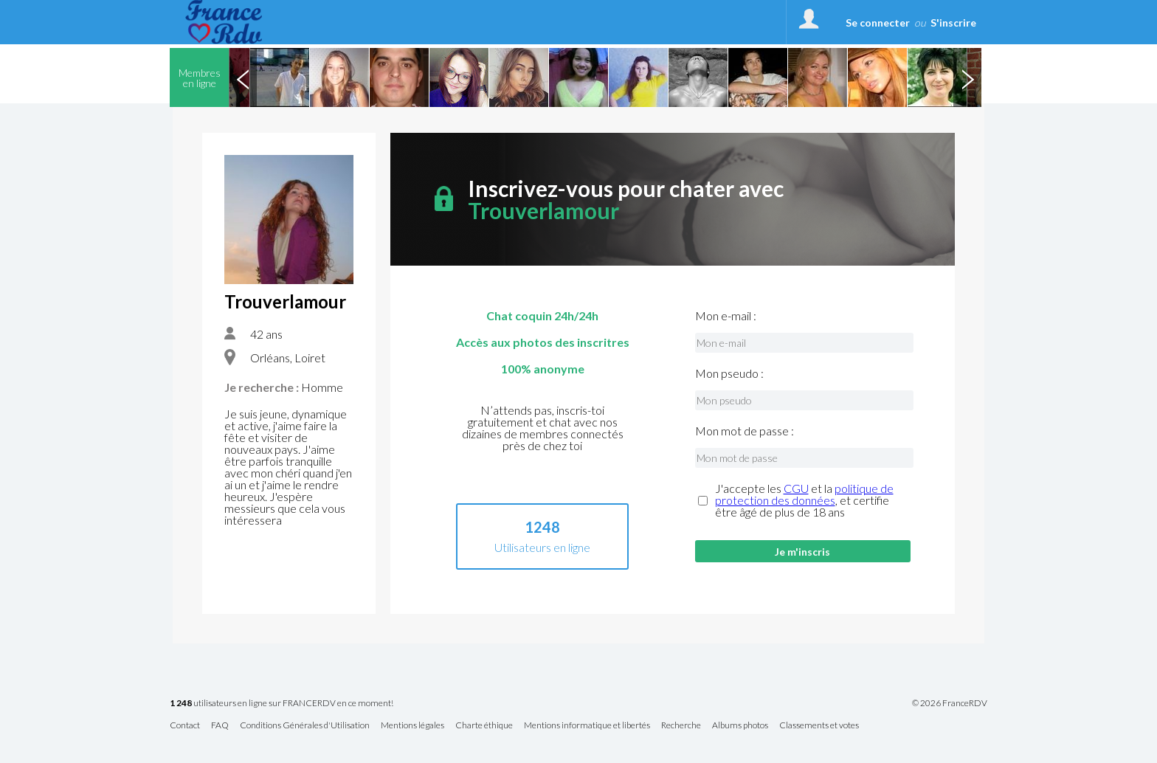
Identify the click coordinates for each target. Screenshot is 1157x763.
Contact (185, 726)
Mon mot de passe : (744, 431)
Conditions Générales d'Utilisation (305, 726)
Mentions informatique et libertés (587, 726)
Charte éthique (484, 726)
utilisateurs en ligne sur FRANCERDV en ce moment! (281, 703)
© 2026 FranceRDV (949, 703)
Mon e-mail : (725, 316)
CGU (796, 488)
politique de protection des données (804, 494)
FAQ (220, 726)
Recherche (681, 726)
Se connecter (878, 22)
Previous (243, 77)
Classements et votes (819, 726)
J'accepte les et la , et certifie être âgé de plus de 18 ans (804, 500)
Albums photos (740, 726)
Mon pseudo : (729, 373)
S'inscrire (953, 22)
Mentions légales (412, 726)
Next (967, 77)
